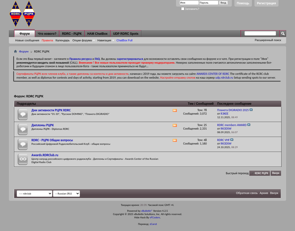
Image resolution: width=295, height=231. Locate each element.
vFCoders (155, 217)
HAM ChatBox (97, 33)
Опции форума (82, 40)
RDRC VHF (223, 140)
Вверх (275, 173)
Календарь (63, 40)
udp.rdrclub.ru (224, 77)
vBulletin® (146, 210)
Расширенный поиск (268, 40)
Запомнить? (190, 9)
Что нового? (47, 33)
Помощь (243, 3)
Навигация (104, 40)
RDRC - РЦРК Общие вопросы (52, 140)
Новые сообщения (27, 40)
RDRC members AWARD (232, 125)
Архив (264, 193)
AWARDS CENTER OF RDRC (212, 74)
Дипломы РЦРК (42, 125)
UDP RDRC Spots (125, 33)
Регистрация (266, 3)
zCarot (153, 224)
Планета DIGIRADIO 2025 (233, 110)
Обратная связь (247, 193)
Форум (25, 33)
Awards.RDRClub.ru (44, 155)
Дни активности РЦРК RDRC (51, 110)
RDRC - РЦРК (71, 33)
